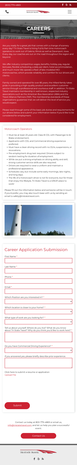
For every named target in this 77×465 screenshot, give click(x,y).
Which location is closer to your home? (24, 301)
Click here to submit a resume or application (27, 366)
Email (7, 280)
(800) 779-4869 (13, 2)
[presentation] (15, 384)
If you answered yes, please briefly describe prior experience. (35, 350)
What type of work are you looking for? (24, 311)
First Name (10, 250)
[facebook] (62, 2)
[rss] (70, 2)
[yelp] (66, 2)
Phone (8, 270)
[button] (70, 9)
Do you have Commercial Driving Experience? (28, 340)
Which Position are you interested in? (24, 291)
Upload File (10, 368)
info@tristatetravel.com (20, 419)
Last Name (10, 260)
